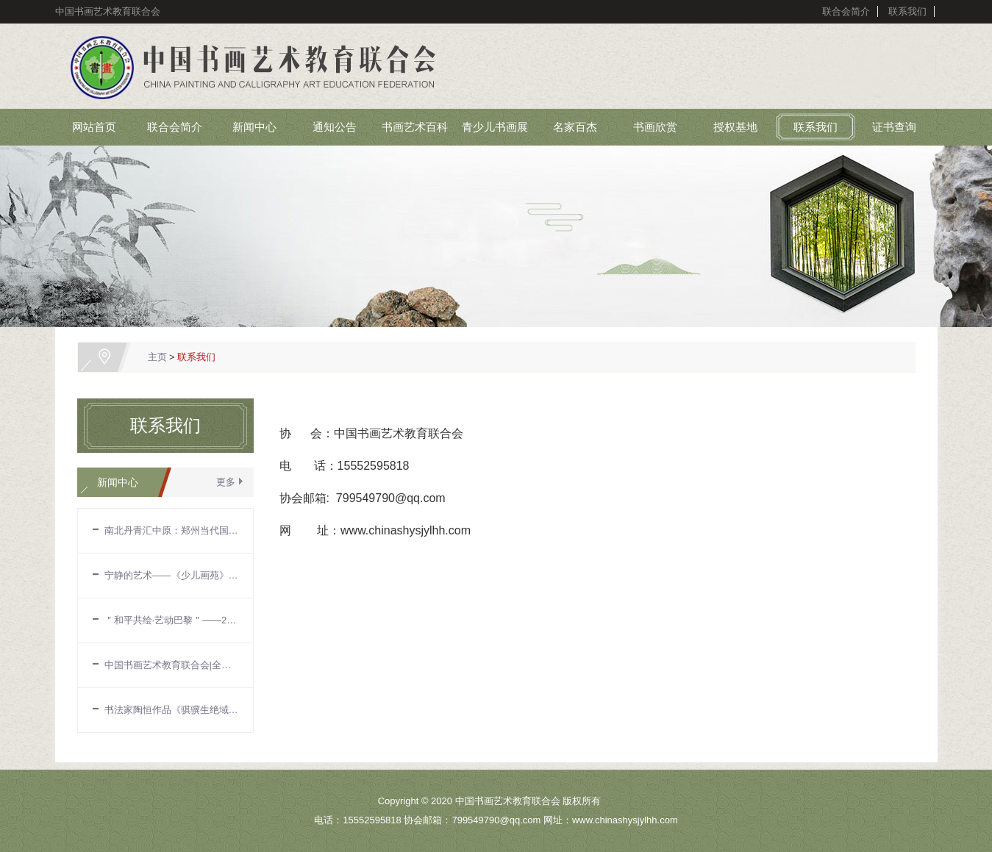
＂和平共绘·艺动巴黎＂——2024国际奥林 (171, 620)
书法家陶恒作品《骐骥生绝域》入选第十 (171, 709)
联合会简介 (846, 11)
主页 (157, 356)
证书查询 (894, 127)
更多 (225, 481)
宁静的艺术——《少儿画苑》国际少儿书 (171, 575)
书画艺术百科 (415, 127)
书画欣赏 (655, 127)
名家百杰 (575, 127)
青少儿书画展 (495, 127)
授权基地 (735, 127)
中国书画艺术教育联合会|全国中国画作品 (171, 664)
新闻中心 (254, 127)
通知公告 (335, 127)
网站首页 (94, 127)
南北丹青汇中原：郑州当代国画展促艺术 (171, 530)
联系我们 (907, 11)
